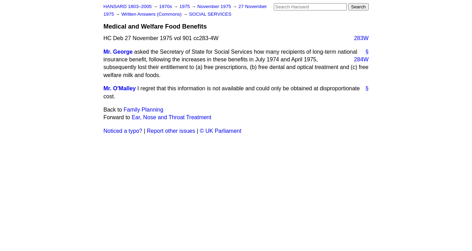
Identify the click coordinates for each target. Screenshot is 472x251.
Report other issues (171, 131)
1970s (166, 6)
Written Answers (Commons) (152, 14)
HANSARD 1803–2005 (128, 6)
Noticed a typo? (123, 131)
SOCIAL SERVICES (210, 14)
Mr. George (118, 52)
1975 (185, 6)
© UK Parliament (220, 131)
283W (361, 38)
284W (361, 59)
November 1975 (215, 6)
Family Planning (143, 110)
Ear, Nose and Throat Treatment (171, 117)
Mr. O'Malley (120, 88)
